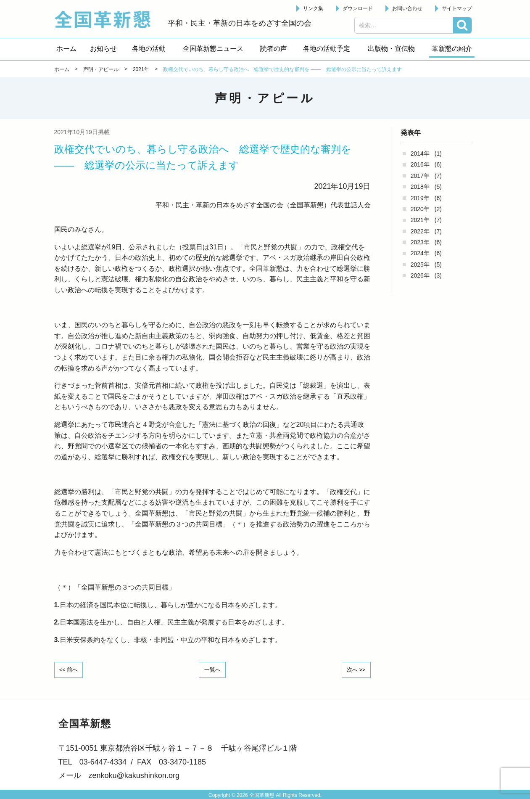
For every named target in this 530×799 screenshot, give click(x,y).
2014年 (420, 153)
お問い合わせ (407, 8)
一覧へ (212, 669)
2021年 (420, 220)
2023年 (420, 242)
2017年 (420, 175)
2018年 (420, 186)
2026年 (420, 275)
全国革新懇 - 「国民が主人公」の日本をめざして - (106, 19)
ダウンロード (358, 8)
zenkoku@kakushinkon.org (134, 774)
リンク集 (313, 8)
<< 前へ (71, 669)
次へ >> (353, 669)
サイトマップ (457, 8)
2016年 (420, 164)
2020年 (420, 209)
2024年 (420, 253)
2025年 (420, 264)
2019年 (420, 198)
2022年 (420, 231)
